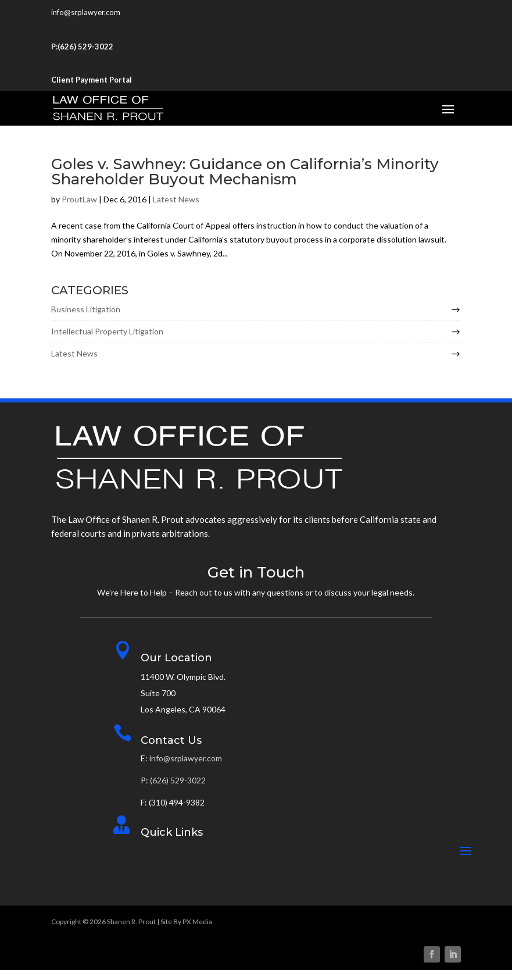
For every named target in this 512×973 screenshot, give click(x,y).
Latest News (176, 202)
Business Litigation (85, 312)
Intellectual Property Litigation (107, 334)
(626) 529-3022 (85, 46)
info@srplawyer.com (85, 12)
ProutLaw (79, 202)
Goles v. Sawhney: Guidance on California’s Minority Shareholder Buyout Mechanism (245, 174)
